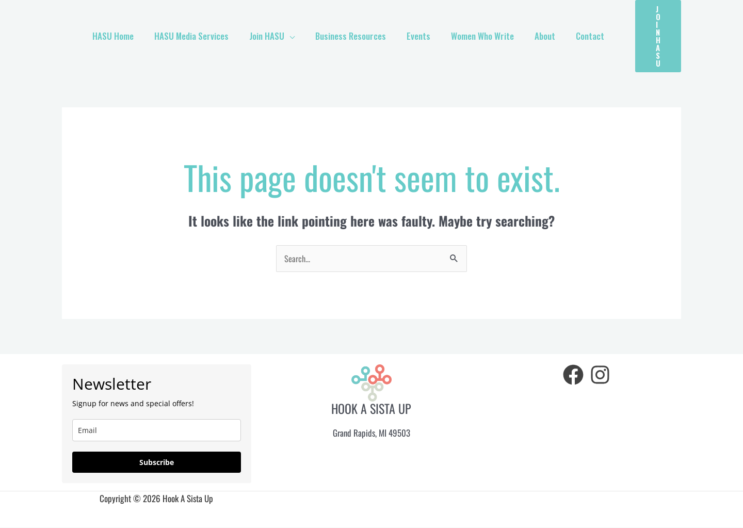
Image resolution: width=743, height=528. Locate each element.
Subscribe (156, 463)
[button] (658, 36)
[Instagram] (600, 375)
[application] (306, 36)
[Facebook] (573, 375)
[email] (156, 431)
